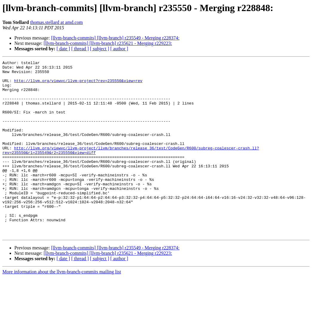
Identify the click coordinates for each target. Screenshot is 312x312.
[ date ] (63, 48)
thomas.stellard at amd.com (56, 22)
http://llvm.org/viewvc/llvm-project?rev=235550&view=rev (78, 85)
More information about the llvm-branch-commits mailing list (61, 306)
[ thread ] (80, 48)
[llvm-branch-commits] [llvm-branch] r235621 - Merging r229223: (108, 43)
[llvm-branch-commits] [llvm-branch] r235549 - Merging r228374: (115, 37)
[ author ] (119, 48)
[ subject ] (99, 48)
